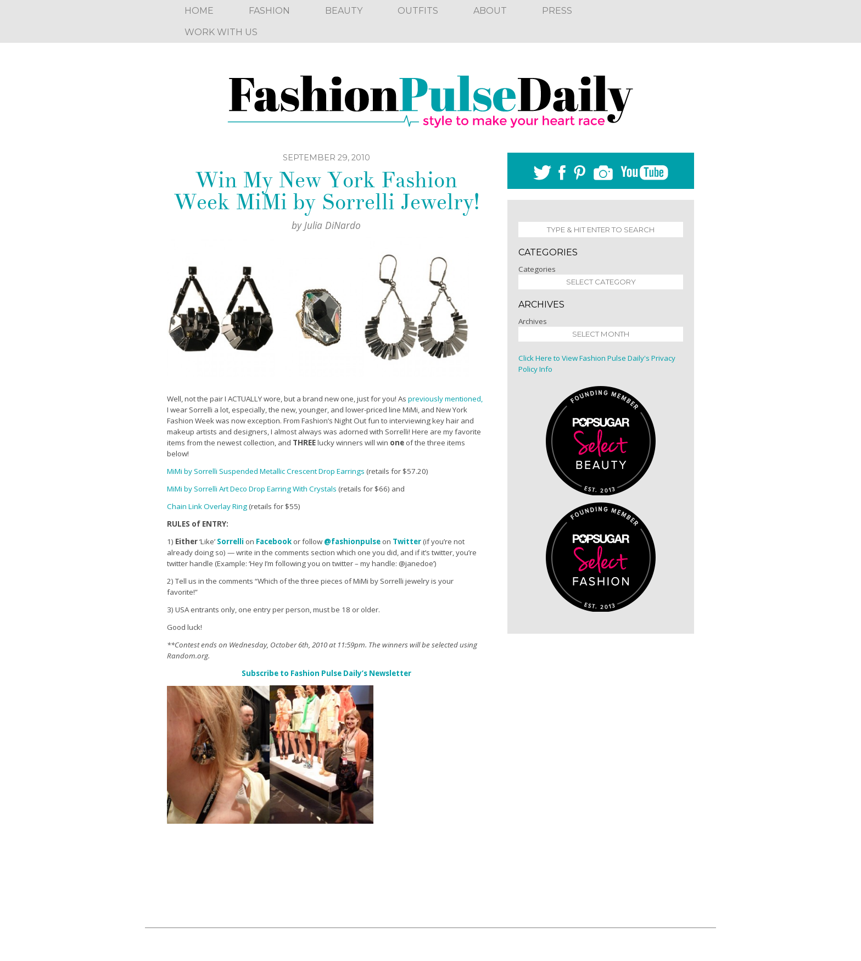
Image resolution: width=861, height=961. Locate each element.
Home (199, 10)
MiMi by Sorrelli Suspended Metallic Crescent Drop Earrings (266, 471)
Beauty (343, 10)
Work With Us (221, 32)
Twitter (407, 541)
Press (557, 10)
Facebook (274, 541)
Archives (532, 321)
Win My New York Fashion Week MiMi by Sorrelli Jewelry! (326, 191)
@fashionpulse (352, 541)
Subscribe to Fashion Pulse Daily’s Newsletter (326, 673)
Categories (537, 269)
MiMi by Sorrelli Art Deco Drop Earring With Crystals (252, 489)
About (490, 10)
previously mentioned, (445, 399)
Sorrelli (230, 541)
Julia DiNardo (332, 225)
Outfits (418, 10)
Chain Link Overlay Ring (207, 506)
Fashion (269, 10)
